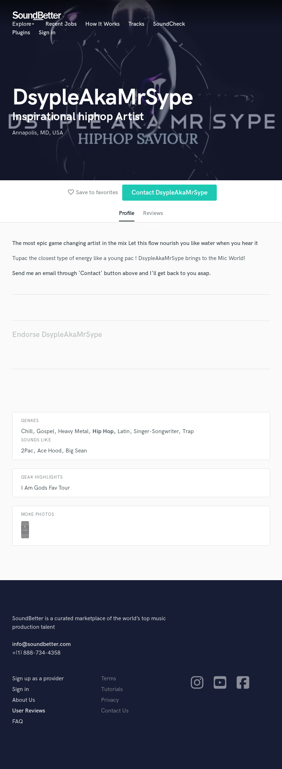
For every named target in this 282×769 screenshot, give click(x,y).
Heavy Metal (73, 431)
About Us (23, 700)
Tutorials (112, 689)
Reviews (153, 213)
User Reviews (28, 710)
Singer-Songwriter (156, 431)
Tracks (136, 24)
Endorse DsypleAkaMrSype (57, 334)
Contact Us (115, 710)
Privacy (110, 700)
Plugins (21, 32)
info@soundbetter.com (41, 644)
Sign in (47, 32)
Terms (108, 678)
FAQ (17, 721)
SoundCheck (169, 24)
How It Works (102, 24)
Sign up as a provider (38, 678)
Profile (126, 213)
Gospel (45, 431)
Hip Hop (103, 431)
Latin (124, 431)
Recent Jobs (61, 24)
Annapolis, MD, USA (37, 132)
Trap (188, 431)
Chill (27, 431)
